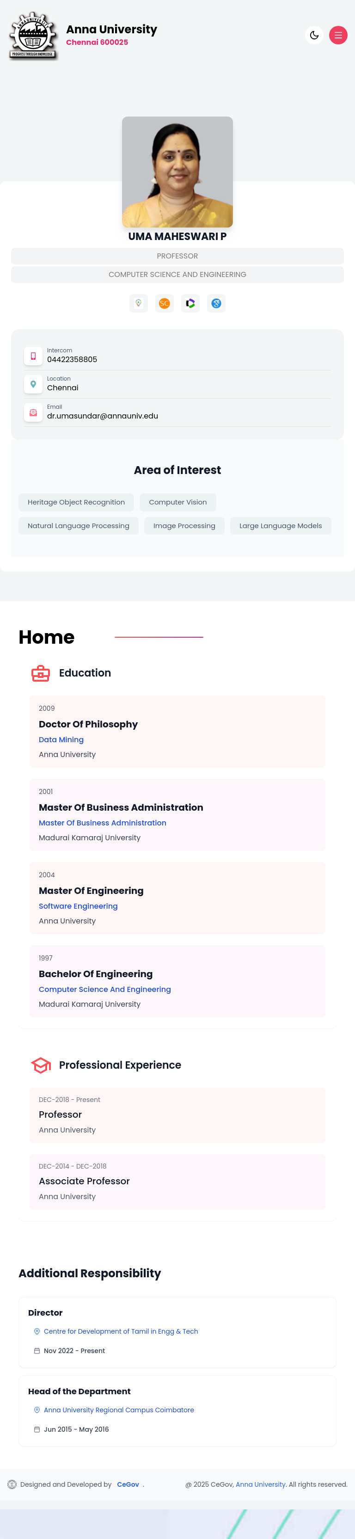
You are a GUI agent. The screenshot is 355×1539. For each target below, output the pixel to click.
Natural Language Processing (78, 525)
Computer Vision (178, 502)
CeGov (128, 1484)
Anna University (261, 1484)
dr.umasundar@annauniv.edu (102, 416)
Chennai (63, 387)
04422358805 (72, 359)
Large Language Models (280, 525)
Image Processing (184, 525)
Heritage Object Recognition (76, 502)
